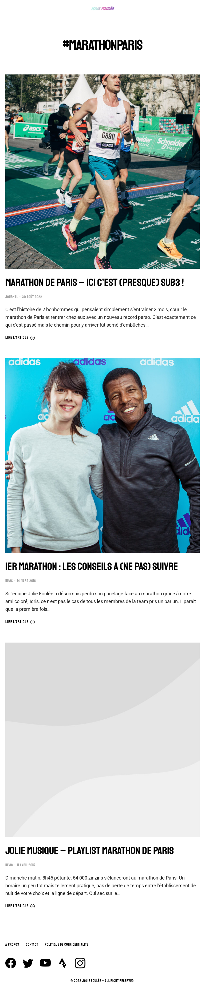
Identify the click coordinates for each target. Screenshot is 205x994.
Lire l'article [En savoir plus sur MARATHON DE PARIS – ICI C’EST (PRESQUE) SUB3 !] (20, 337)
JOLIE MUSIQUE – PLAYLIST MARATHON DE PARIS (89, 851)
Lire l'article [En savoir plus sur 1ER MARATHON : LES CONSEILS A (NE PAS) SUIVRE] (20, 622)
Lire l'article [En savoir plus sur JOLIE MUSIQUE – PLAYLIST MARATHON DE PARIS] (20, 906)
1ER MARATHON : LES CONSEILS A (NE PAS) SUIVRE (91, 566)
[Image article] (102, 171)
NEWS (9, 581)
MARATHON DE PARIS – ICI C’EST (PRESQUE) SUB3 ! (94, 282)
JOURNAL (11, 297)
